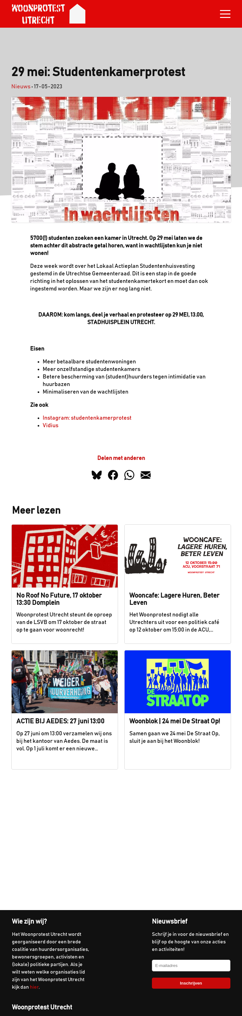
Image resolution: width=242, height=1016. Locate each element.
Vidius (50, 425)
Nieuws (20, 87)
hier (34, 987)
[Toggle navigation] (225, 14)
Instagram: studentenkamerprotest (87, 418)
